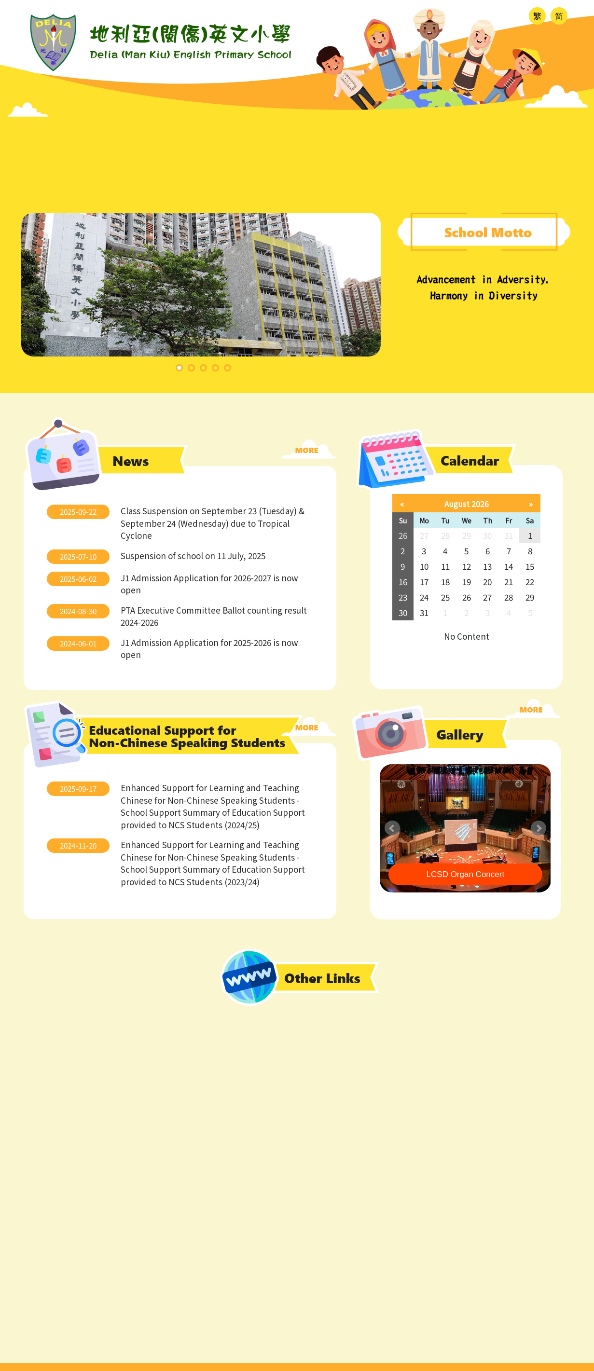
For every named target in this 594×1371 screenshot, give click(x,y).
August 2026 (466, 503)
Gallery (457, 172)
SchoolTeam (551, 1362)
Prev (392, 828)
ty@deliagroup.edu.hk (364, 1244)
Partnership (538, 172)
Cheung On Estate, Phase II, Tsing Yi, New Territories (423, 1267)
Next (538, 828)
